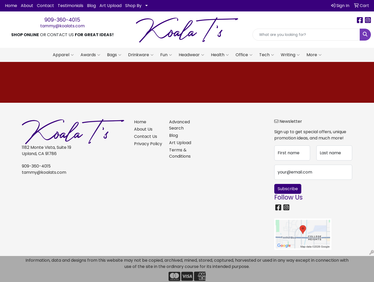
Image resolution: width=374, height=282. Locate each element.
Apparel (63, 55)
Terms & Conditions (180, 153)
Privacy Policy (148, 144)
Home (11, 6)
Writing (290, 55)
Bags (114, 55)
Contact (45, 6)
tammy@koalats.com (62, 26)
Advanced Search (179, 125)
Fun (166, 55)
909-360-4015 (62, 19)
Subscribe (288, 189)
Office (244, 55)
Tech (266, 55)
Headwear (191, 55)
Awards (90, 55)
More (314, 55)
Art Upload (110, 6)
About (27, 6)
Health (220, 55)
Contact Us (145, 136)
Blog (91, 6)
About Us (143, 129)
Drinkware (140, 55)
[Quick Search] (306, 35)
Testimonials (70, 6)
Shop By (133, 6)
